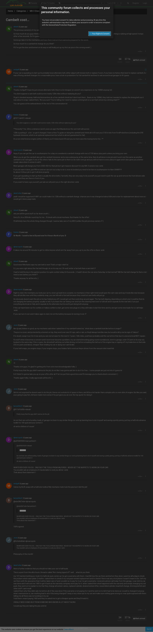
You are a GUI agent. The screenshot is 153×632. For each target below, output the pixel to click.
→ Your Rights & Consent (99, 34)
